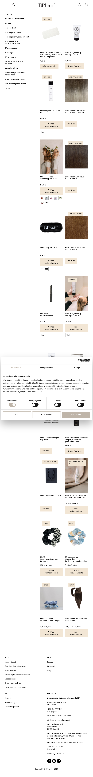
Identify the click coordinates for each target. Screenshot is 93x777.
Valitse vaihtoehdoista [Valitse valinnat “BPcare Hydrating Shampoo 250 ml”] (76, 328)
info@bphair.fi (53, 711)
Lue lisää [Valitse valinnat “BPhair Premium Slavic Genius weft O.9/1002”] (71, 124)
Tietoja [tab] (77, 368)
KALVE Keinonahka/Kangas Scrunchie (49, 559)
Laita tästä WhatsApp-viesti (59, 716)
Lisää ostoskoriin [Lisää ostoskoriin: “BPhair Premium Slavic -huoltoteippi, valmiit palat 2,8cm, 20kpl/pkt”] (49, 66)
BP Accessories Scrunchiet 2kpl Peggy (49, 620)
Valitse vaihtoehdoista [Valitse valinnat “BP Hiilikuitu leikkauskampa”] (51, 328)
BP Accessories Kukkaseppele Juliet (48, 178)
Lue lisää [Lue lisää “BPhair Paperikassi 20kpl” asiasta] (45, 509)
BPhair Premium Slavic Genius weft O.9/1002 (75, 112)
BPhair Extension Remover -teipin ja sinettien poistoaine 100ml (76, 440)
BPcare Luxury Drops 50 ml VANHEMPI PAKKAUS (75, 497)
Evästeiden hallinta (13, 683)
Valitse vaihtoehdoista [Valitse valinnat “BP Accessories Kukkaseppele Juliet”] (51, 191)
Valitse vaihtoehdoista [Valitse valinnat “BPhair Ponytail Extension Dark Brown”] (76, 633)
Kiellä (17, 415)
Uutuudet (51, 666)
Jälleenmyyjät (11, 702)
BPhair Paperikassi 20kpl (50, 496)
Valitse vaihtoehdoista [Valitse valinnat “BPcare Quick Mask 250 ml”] (51, 125)
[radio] (42, 132)
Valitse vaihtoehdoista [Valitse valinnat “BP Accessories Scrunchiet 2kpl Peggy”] (51, 633)
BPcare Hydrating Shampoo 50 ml (73, 54)
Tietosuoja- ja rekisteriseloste (17, 675)
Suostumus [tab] (16, 368)
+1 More (47, 203)
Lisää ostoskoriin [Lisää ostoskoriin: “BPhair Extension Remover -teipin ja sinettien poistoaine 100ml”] (74, 451)
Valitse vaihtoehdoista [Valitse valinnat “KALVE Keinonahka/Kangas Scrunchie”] (51, 571)
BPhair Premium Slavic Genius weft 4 (75, 178)
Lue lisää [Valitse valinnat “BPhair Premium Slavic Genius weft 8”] (71, 261)
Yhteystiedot (10, 662)
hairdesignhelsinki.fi (55, 753)
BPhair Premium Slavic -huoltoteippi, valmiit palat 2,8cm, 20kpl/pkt (51, 55)
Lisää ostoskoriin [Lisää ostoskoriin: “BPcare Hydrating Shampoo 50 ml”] (74, 66)
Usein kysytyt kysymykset (16, 687)
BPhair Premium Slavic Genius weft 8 (75, 248)
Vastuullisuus (10, 679)
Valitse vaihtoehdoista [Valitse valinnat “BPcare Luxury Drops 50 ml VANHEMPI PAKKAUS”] (76, 510)
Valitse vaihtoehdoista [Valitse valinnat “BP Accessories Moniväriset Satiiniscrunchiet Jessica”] (76, 571)
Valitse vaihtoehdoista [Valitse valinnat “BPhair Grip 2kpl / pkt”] (51, 262)
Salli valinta (46, 415)
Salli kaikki (76, 415)
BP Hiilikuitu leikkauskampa (46, 315)
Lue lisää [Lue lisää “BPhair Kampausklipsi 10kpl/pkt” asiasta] (45, 451)
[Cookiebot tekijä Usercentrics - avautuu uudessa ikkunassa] (79, 360)
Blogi (49, 670)
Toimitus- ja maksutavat (15, 666)
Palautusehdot (11, 670)
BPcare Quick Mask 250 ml (50, 112)
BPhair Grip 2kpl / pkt (49, 247)
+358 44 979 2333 (55, 747)
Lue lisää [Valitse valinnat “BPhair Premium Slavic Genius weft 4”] (71, 190)
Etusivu (50, 662)
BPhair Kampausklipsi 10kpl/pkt (49, 439)
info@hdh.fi (52, 749)
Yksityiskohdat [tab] (46, 368)
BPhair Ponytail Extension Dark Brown (76, 620)
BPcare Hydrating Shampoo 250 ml (73, 315)
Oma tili (8, 698)
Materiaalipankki (12, 706)
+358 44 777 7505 (54, 709)
